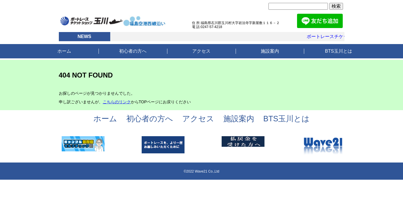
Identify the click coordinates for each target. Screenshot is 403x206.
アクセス (201, 51)
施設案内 (270, 51)
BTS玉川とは (338, 51)
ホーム (64, 51)
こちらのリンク (117, 102)
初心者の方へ (133, 51)
